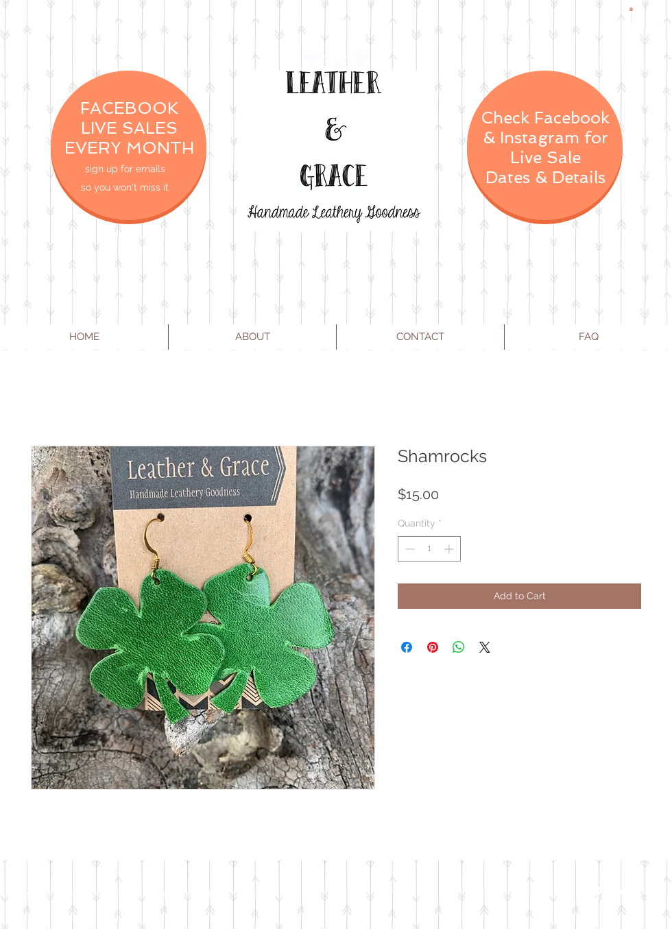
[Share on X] (485, 647)
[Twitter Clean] (625, 893)
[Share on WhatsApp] (459, 647)
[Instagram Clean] (653, 893)
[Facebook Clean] (598, 893)
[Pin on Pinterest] (432, 647)
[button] (631, 9)
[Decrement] (408, 549)
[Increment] (450, 549)
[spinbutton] (429, 549)
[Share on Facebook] (406, 647)
